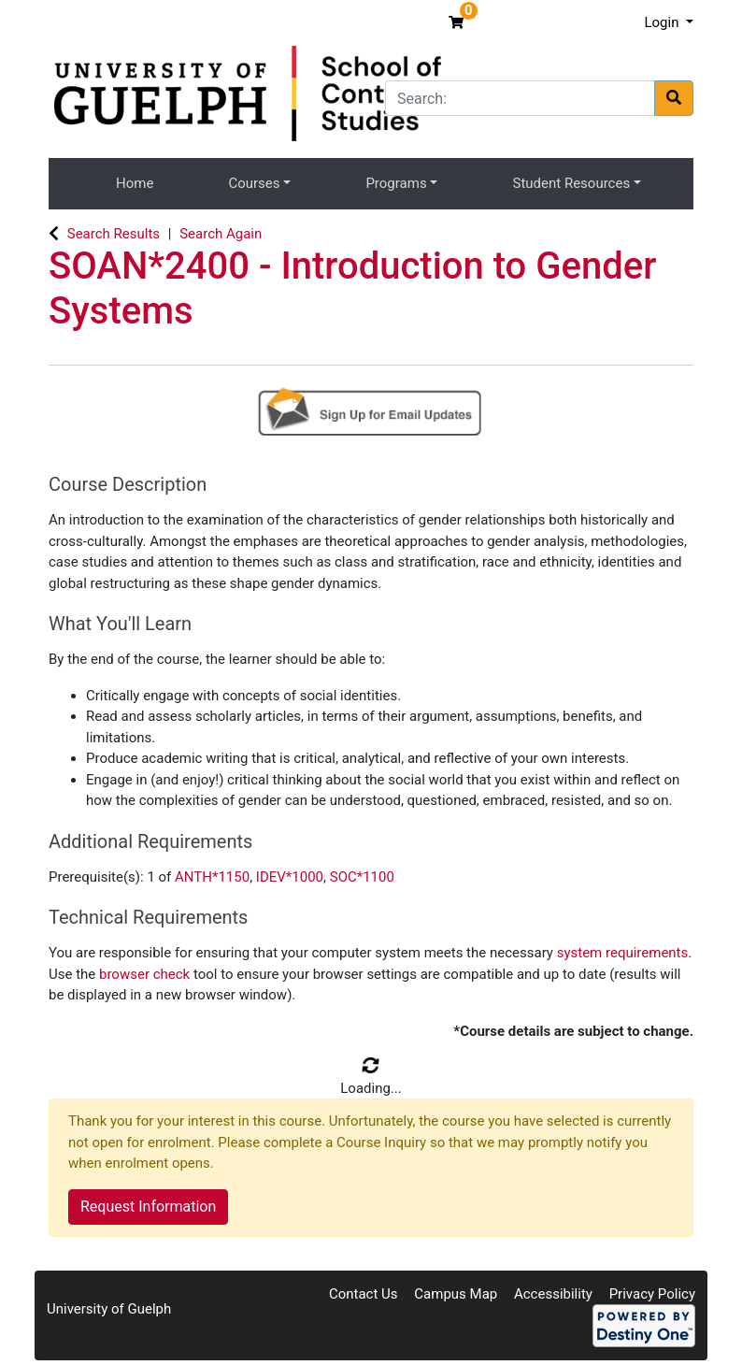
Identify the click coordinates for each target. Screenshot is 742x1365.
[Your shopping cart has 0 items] (458, 22)
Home (134, 183)
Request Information (148, 1206)
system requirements (623, 952)
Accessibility (553, 1294)
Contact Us (363, 1294)
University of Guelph (109, 1308)
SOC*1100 (362, 877)
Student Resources (572, 183)
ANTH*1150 (212, 877)
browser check (144, 974)
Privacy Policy (652, 1294)
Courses (253, 183)
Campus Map (455, 1294)
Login (663, 22)
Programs (395, 183)
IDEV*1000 (289, 877)
